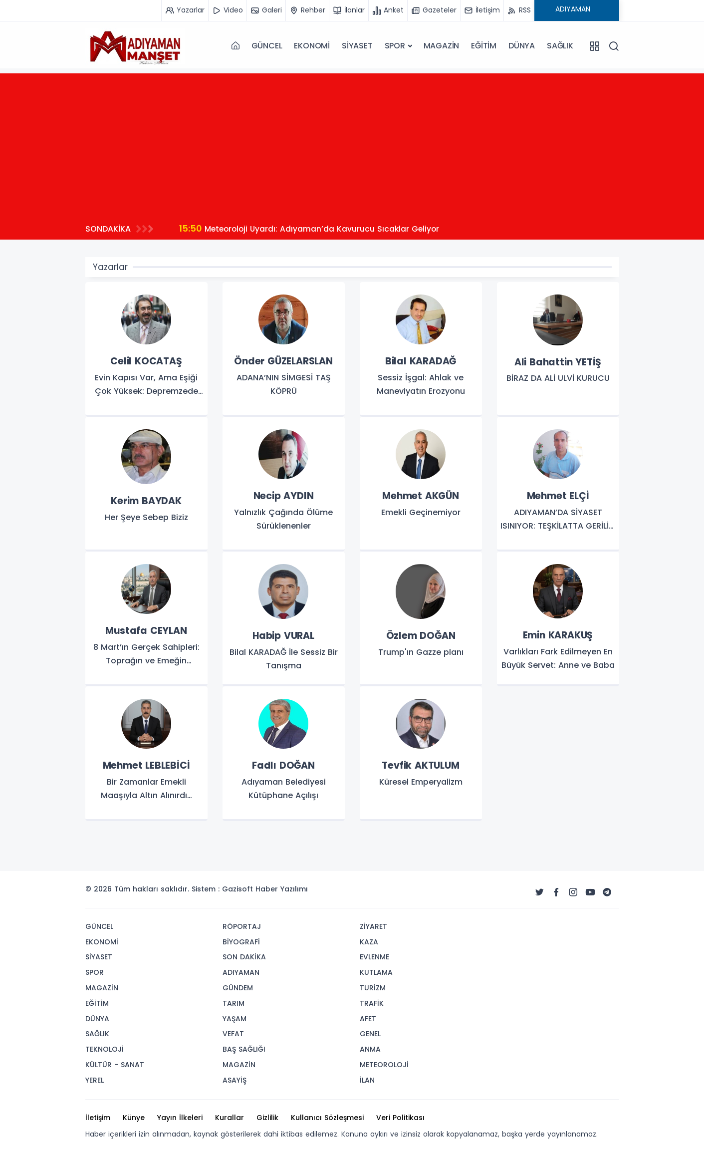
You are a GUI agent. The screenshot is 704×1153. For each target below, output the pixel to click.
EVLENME (374, 957)
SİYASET (357, 45)
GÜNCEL (266, 45)
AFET (368, 1019)
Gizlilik (267, 1118)
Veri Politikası (400, 1118)
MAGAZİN (442, 45)
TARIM (233, 1003)
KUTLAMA (376, 972)
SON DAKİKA (244, 957)
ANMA (370, 1049)
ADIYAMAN (241, 972)
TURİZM (373, 988)
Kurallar (229, 1118)
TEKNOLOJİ (104, 1049)
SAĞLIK (560, 45)
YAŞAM (234, 1019)
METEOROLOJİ (384, 1065)
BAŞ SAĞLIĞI (244, 1049)
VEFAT (233, 1034)
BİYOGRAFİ (241, 942)
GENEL (370, 1034)
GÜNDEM (238, 988)
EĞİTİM (483, 45)
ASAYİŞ (234, 1080)
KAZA (369, 942)
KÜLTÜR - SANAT (114, 1065)
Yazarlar (110, 267)
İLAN (367, 1080)
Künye (134, 1118)
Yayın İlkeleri (180, 1118)
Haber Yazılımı (281, 889)
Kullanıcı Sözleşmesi (327, 1118)
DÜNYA (521, 45)
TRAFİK (372, 1003)
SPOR (395, 45)
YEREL (94, 1080)
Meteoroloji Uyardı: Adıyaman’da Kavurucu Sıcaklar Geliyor (311, 228)
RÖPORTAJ (242, 926)
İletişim (97, 1118)
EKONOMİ (312, 45)
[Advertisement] (352, 143)
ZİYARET (373, 926)
